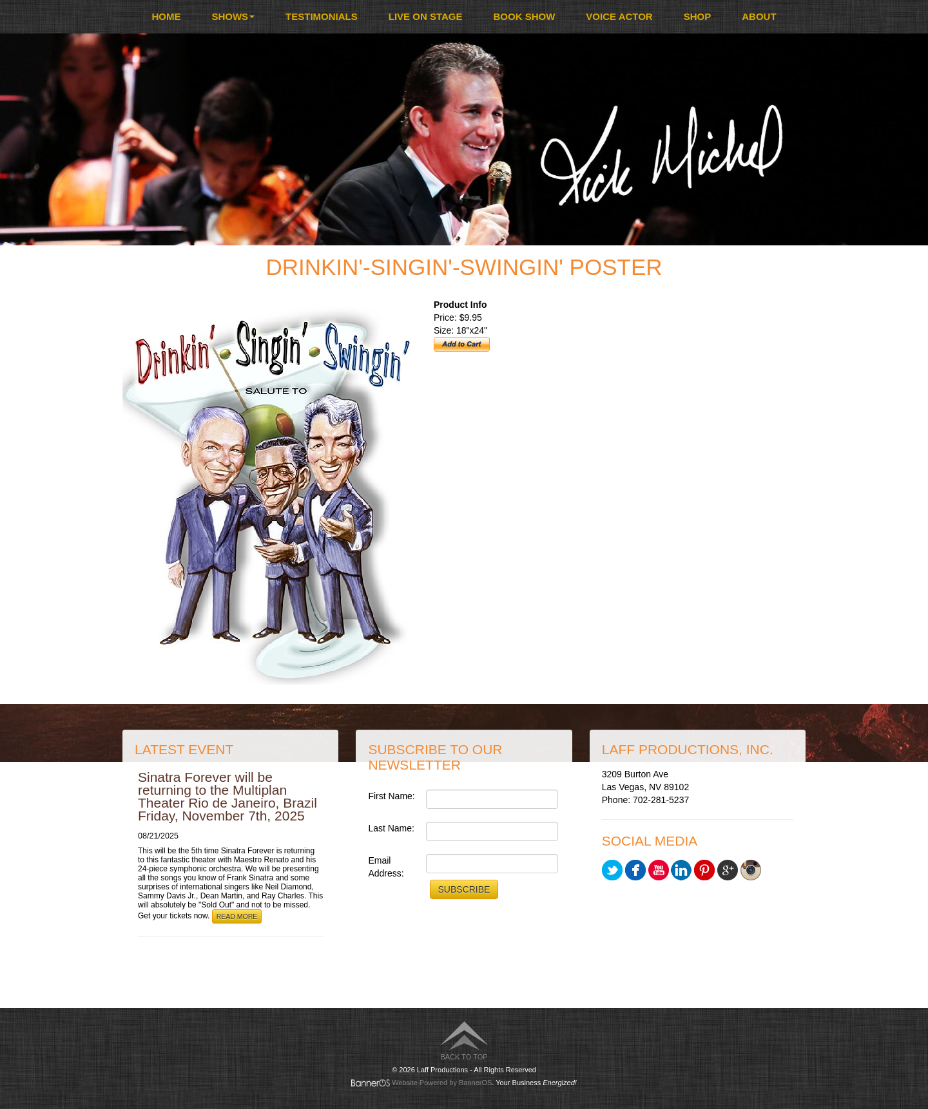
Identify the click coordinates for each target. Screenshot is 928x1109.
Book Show (525, 16)
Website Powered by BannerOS (442, 1082)
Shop (697, 16)
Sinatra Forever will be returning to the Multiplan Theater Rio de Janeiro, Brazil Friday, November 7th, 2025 (227, 796)
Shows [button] (233, 16)
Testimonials (321, 16)
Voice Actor (619, 16)
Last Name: (391, 828)
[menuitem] (166, 16)
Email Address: (385, 866)
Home (165, 16)
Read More (237, 916)
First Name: (391, 796)
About (759, 16)
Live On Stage (426, 16)
